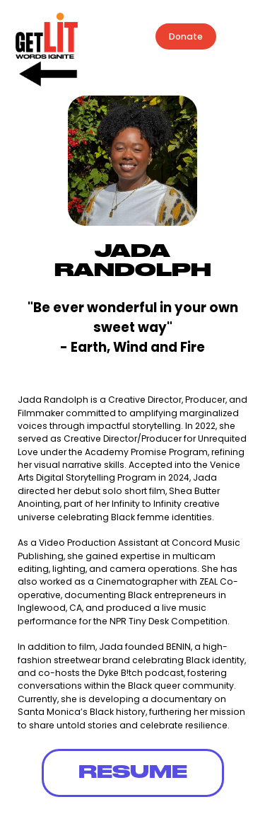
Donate (186, 36)
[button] (242, 37)
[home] (43, 36)
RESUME (132, 772)
